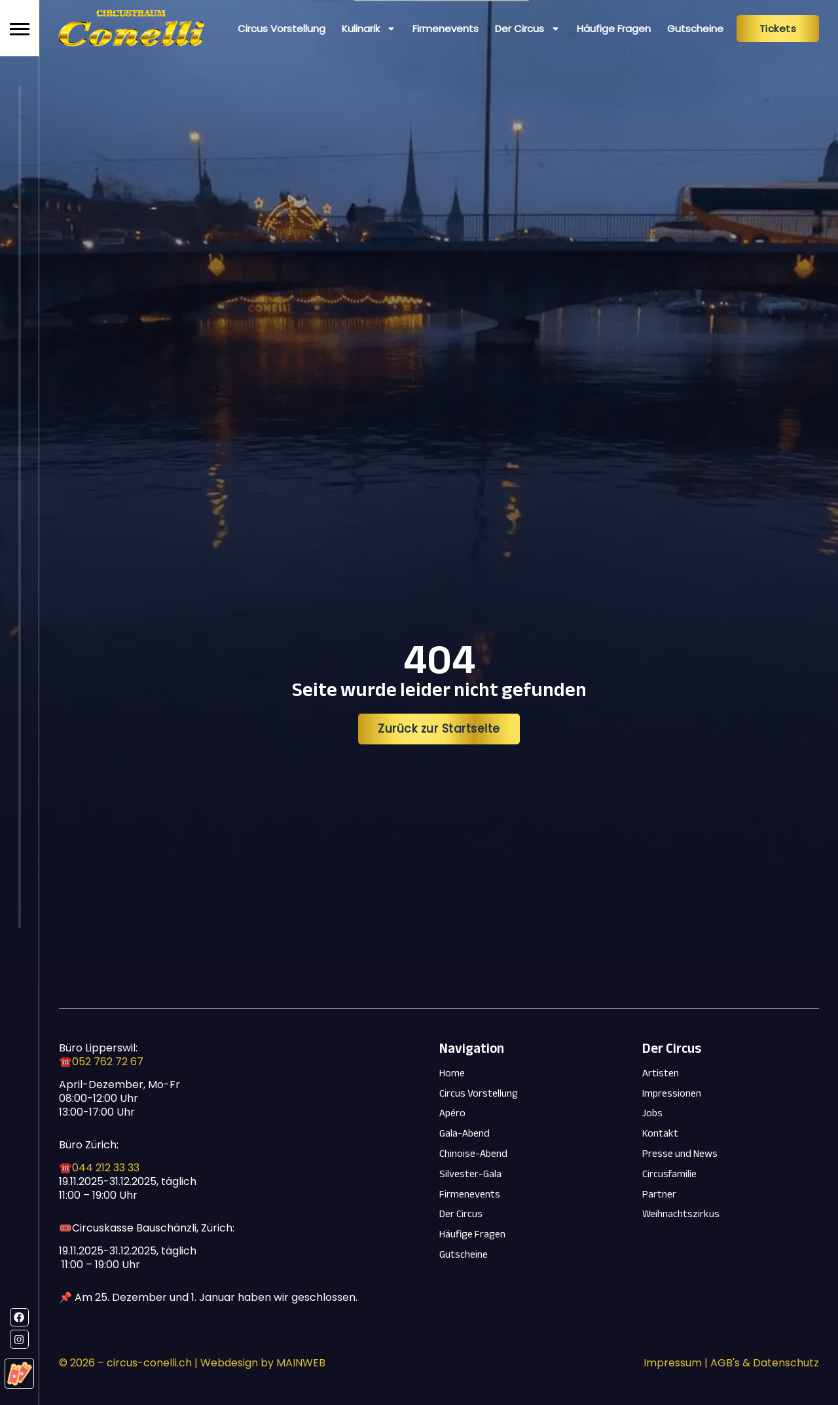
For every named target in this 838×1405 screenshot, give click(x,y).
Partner (659, 1194)
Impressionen (671, 1094)
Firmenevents (445, 28)
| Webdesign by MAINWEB (258, 1362)
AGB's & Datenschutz (764, 1362)
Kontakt (660, 1133)
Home (452, 1073)
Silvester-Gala (470, 1174)
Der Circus (527, 28)
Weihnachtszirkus (681, 1214)
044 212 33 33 (105, 1167)
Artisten (660, 1073)
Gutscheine (695, 28)
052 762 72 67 (107, 1061)
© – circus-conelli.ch (125, 1362)
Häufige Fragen (614, 28)
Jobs (652, 1113)
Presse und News (680, 1154)
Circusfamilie (669, 1174)
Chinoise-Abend (473, 1154)
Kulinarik (369, 28)
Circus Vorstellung (281, 28)
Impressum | (677, 1362)
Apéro (452, 1113)
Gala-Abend (464, 1133)
